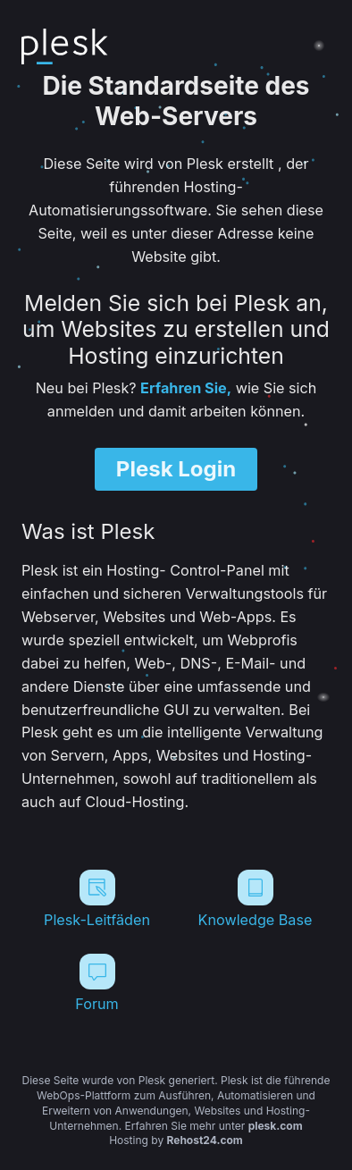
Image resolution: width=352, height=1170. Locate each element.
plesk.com (275, 1125)
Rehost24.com (205, 1140)
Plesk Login (176, 469)
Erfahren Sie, (185, 388)
